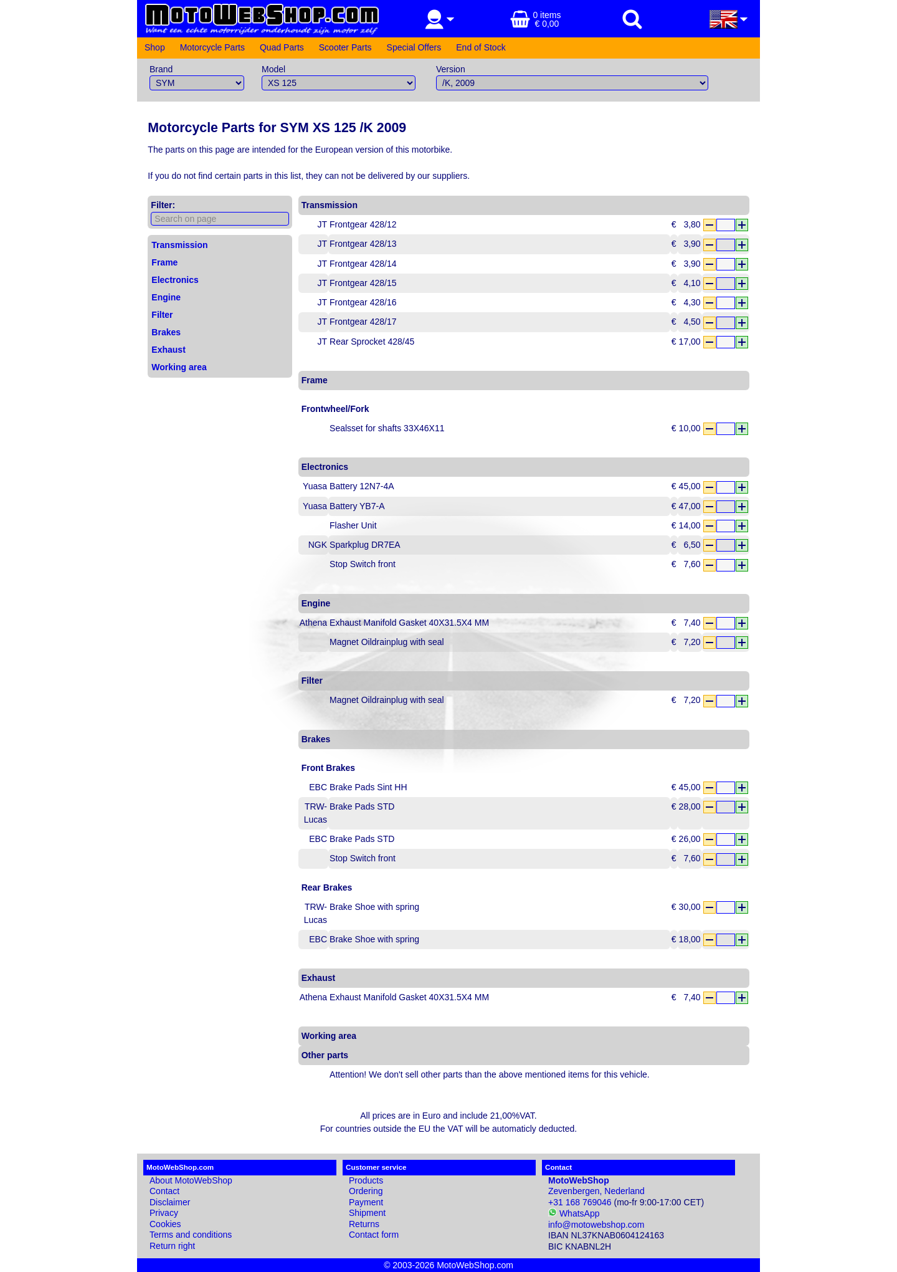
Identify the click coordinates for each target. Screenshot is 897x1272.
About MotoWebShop (191, 1180)
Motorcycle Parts (212, 47)
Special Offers (414, 47)
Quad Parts (282, 47)
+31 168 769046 (580, 1202)
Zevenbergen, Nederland (596, 1186)
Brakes (166, 332)
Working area (178, 367)
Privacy (164, 1213)
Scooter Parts (345, 47)
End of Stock (480, 47)
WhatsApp (573, 1213)
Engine (166, 297)
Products (366, 1180)
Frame (164, 262)
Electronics (174, 280)
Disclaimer (170, 1202)
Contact (164, 1191)
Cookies (165, 1224)
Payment (366, 1202)
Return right (172, 1246)
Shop (155, 47)
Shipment (367, 1213)
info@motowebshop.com (596, 1225)
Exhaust (168, 350)
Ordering (365, 1191)
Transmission (179, 245)
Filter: (163, 205)
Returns (364, 1224)
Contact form (374, 1235)
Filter (162, 315)
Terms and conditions (191, 1235)
